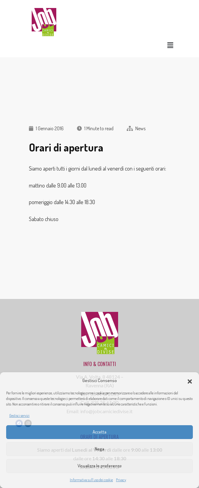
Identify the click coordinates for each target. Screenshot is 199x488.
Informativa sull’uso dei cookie (91, 480)
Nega (99, 449)
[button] (190, 380)
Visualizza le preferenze (100, 466)
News (140, 128)
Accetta (99, 432)
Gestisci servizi (19, 415)
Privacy (121, 480)
